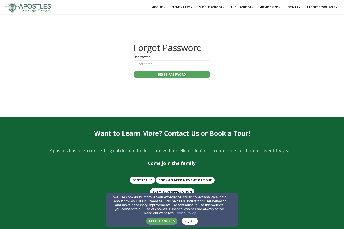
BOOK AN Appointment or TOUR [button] (185, 180)
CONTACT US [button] (142, 180)
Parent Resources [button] (322, 7)
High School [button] (242, 7)
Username (142, 57)
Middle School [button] (212, 7)
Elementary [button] (182, 7)
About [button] (158, 7)
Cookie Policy (185, 213)
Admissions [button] (270, 7)
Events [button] (293, 7)
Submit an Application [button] (172, 191)
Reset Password (172, 74)
